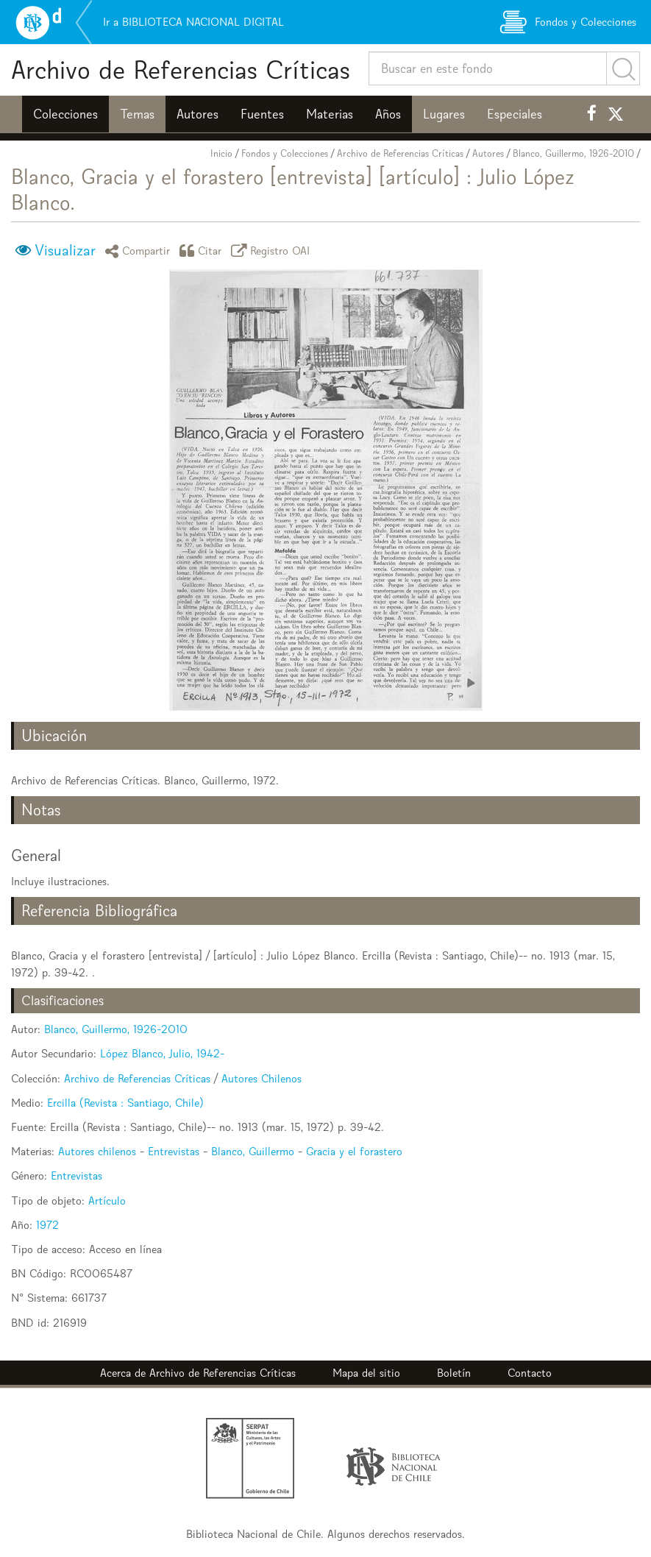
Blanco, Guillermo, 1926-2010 (573, 153)
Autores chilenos (97, 1151)
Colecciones (65, 114)
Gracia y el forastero (354, 1151)
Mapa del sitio (366, 1373)
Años (388, 114)
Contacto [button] (530, 1373)
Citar (203, 250)
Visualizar (65, 250)
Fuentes (262, 114)
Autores (197, 114)
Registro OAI (273, 250)
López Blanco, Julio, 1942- (162, 1053)
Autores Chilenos (261, 1078)
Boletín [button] (454, 1373)
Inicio (221, 153)
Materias (329, 114)
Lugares (444, 114)
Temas (137, 114)
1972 (47, 1225)
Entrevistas (173, 1151)
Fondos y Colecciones (284, 153)
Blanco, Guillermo (252, 1151)
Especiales (514, 114)
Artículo (107, 1200)
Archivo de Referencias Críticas (180, 69)
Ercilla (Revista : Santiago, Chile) (125, 1103)
